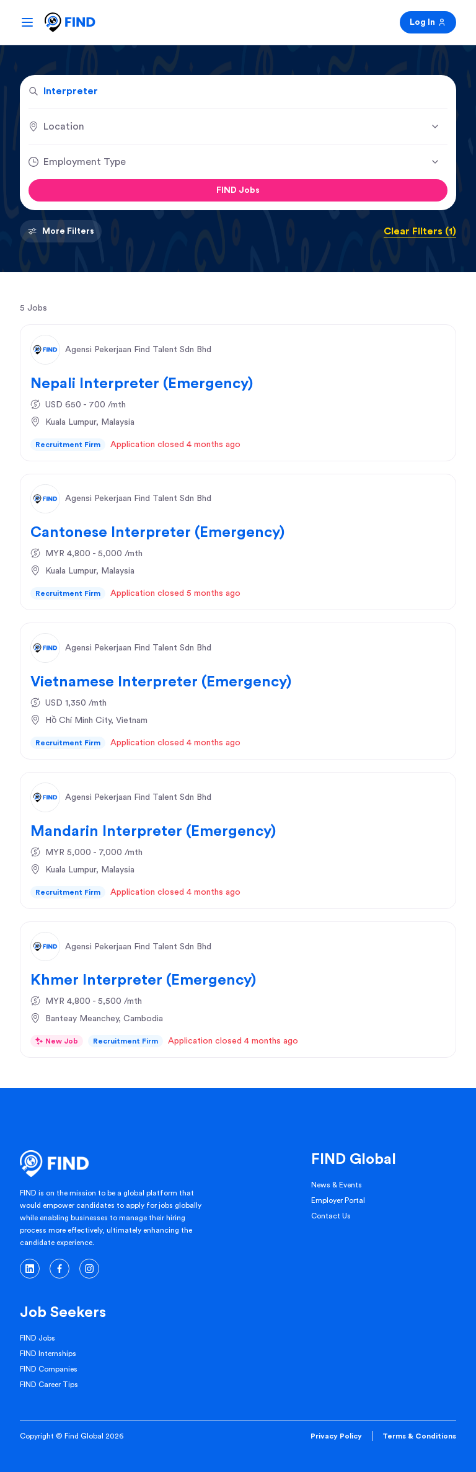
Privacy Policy (336, 1436)
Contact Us (331, 1216)
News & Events (336, 1185)
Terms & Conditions (419, 1436)
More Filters (60, 231)
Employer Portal (338, 1200)
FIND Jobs (238, 190)
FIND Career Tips (49, 1384)
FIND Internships (48, 1353)
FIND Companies (48, 1369)
